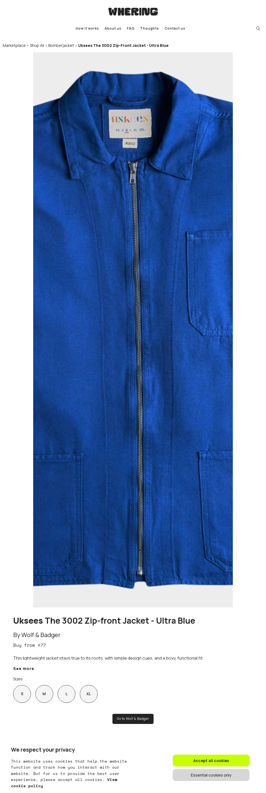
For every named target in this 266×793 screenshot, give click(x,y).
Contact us (175, 28)
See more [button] (23, 668)
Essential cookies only (211, 775)
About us (112, 28)
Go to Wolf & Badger (133, 718)
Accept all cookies (211, 760)
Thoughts (149, 28)
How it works (87, 28)
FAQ (131, 28)
